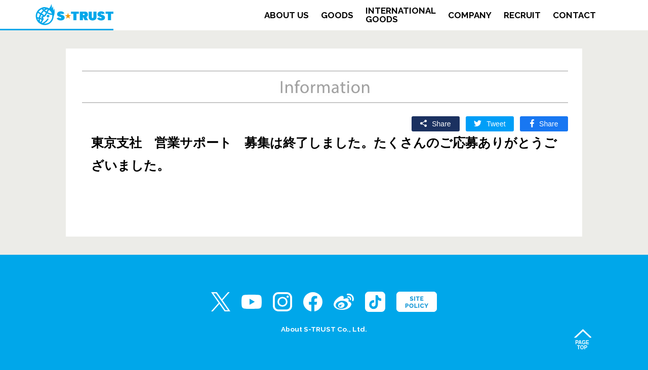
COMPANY (470, 15)
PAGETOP (582, 345)
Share (441, 124)
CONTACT (574, 15)
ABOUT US (286, 15)
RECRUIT (522, 15)
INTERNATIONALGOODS (401, 15)
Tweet (496, 124)
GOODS (337, 15)
